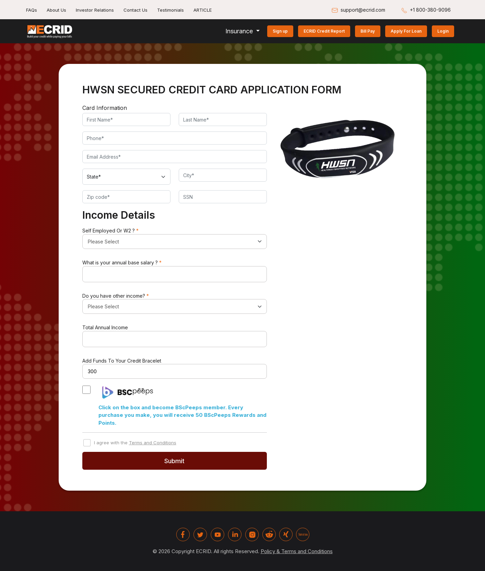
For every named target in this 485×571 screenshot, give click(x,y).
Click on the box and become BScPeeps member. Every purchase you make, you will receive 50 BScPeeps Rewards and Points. (182, 415)
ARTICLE (202, 10)
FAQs (31, 10)
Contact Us (135, 10)
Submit (174, 461)
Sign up (280, 31)
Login (443, 31)
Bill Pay (367, 31)
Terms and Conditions (152, 442)
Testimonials (170, 10)
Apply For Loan (406, 31)
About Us (56, 10)
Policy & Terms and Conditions (297, 551)
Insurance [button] (240, 31)
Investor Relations (95, 10)
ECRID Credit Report (324, 31)
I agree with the (133, 443)
